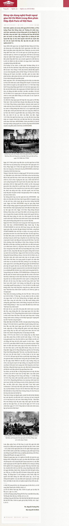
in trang (26, 517)
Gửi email (18, 517)
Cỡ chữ (31, 25)
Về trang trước (9, 517)
